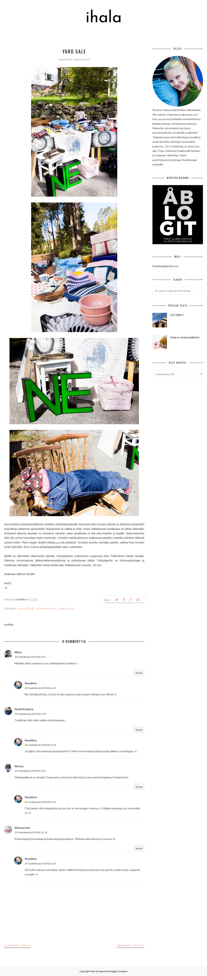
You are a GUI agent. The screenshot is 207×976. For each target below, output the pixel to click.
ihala (104, 18)
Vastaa (139, 672)
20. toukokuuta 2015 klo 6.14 (40, 744)
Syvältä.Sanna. (24, 709)
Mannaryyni (22, 827)
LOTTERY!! (177, 315)
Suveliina (31, 683)
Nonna (19, 766)
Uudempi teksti (19, 945)
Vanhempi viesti (129, 945)
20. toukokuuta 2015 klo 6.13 (40, 687)
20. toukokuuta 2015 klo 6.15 (40, 801)
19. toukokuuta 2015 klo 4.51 (30, 656)
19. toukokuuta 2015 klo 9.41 (30, 770)
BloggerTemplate (119, 971)
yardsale (66, 608)
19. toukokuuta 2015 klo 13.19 (31, 832)
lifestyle (26, 608)
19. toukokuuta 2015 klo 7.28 (30, 713)
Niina (18, 652)
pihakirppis (46, 608)
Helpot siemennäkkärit (185, 337)
